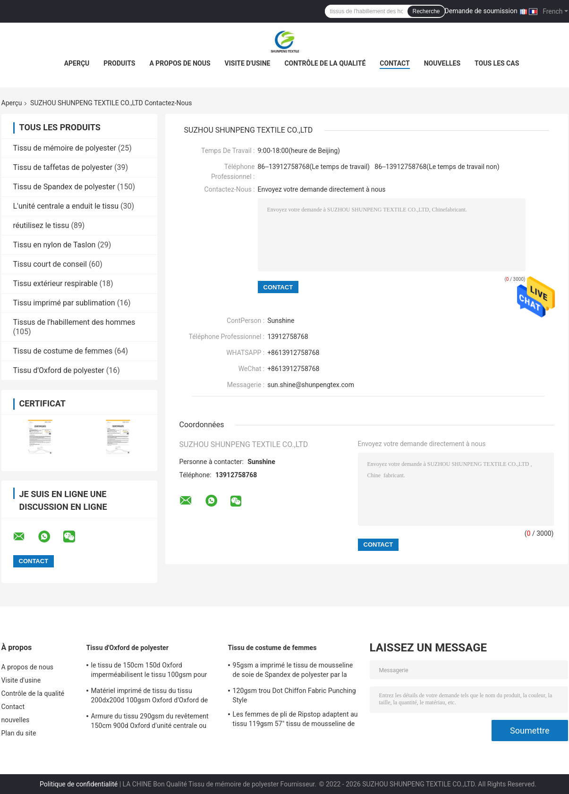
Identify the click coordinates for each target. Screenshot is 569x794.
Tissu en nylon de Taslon (54, 244)
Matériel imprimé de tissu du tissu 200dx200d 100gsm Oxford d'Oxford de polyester (149, 697)
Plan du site (18, 733)
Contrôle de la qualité (324, 63)
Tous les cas (497, 63)
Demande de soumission (481, 11)
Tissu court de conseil (50, 264)
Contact (394, 63)
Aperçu (77, 63)
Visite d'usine (248, 63)
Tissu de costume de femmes (63, 350)
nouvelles (442, 63)
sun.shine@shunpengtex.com (310, 385)
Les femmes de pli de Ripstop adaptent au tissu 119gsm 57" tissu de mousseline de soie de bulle (295, 720)
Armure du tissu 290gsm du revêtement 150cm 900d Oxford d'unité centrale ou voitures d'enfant (150, 722)
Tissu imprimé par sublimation (64, 302)
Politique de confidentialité (79, 784)
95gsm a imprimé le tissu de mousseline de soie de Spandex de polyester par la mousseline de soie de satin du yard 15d (293, 671)
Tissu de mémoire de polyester (64, 148)
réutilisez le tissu (41, 225)
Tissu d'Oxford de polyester (58, 370)
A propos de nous (179, 63)
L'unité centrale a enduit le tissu (66, 206)
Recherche (426, 11)
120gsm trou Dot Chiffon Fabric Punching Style (294, 695)
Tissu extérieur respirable (55, 283)
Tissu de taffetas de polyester (63, 167)
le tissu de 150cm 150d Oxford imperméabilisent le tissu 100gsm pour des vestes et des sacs (149, 671)
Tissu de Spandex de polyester (64, 186)
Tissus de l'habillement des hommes (74, 322)
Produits (119, 63)
